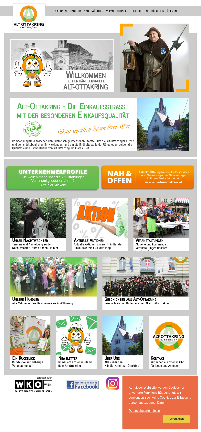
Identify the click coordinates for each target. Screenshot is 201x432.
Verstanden (177, 418)
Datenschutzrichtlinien (144, 411)
